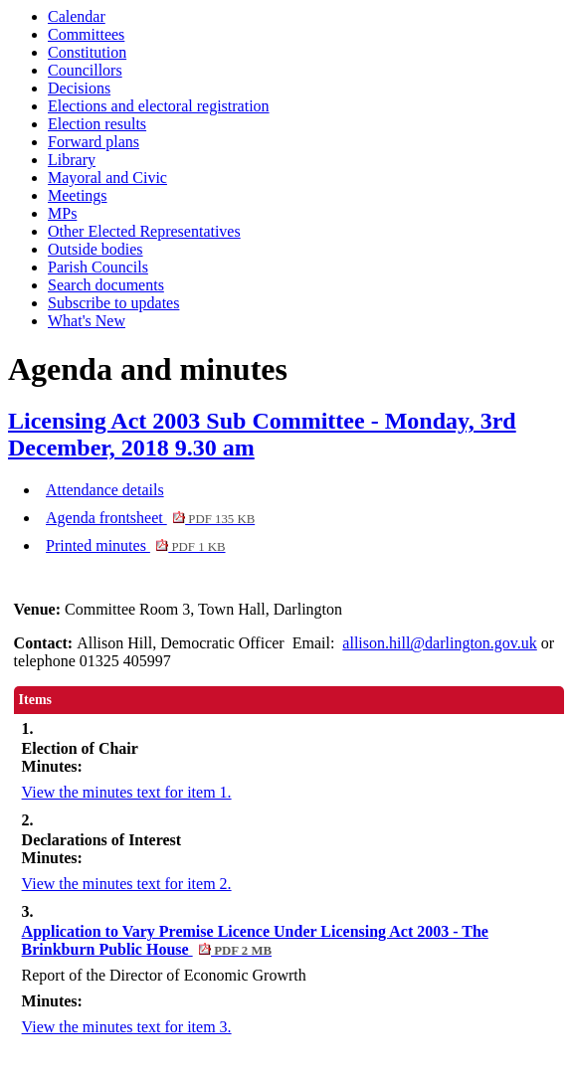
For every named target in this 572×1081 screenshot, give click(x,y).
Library (71, 159)
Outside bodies (95, 249)
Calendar (76, 16)
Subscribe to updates (113, 302)
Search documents (106, 284)
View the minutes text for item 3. (127, 1026)
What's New (86, 320)
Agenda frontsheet (150, 517)
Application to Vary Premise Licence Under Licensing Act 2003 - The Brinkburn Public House (255, 940)
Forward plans (93, 141)
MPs (62, 213)
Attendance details (105, 489)
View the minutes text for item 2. (127, 883)
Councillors (85, 70)
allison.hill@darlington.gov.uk (439, 642)
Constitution (87, 52)
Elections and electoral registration (159, 105)
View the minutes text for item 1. (127, 792)
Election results (97, 123)
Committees (86, 34)
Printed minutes (136, 545)
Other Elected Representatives (144, 231)
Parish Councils (98, 267)
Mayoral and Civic (107, 177)
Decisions (79, 88)
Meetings (77, 195)
